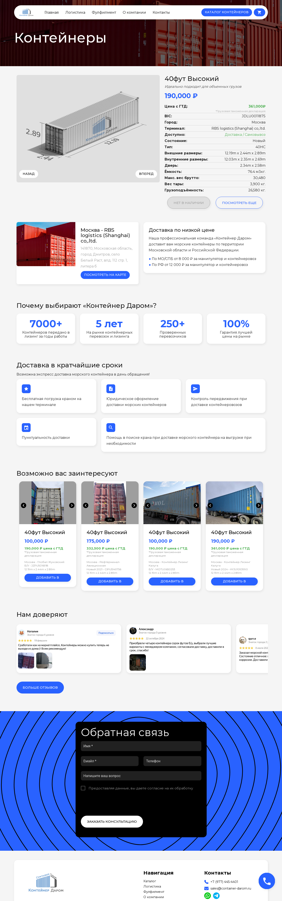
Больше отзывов (40, 687)
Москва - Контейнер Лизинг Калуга (168, 563)
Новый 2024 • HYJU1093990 (229, 569)
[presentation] (114, 803)
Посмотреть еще (239, 203)
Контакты (161, 12)
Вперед (146, 174)
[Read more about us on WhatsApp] (207, 895)
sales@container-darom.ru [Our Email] (230, 888)
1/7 (234, 519)
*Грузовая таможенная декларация (240, 111)
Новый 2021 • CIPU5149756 (104, 569)
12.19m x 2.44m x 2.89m (39, 569)
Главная (52, 12)
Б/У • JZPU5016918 (36, 565)
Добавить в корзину (47, 579)
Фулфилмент (104, 12)
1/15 (48, 519)
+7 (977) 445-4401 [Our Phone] (224, 881)
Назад (29, 174)
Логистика (75, 12)
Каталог (149, 881)
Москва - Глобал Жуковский (44, 562)
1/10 (110, 519)
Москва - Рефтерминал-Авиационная (103, 563)
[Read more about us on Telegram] (216, 895)
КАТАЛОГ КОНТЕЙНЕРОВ (227, 12)
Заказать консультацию (112, 821)
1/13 (172, 519)
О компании (134, 12)
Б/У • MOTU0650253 (162, 569)
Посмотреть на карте (105, 275)
